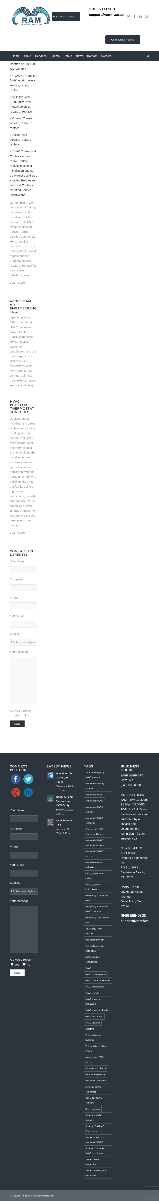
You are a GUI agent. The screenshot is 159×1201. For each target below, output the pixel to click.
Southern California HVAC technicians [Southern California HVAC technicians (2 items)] (94, 1150)
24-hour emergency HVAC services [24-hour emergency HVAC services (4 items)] (94, 775)
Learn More (17, 282)
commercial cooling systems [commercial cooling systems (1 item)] (94, 786)
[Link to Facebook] (134, 16)
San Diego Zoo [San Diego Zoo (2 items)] (92, 1109)
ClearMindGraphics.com (42, 1196)
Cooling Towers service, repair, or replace (21, 123)
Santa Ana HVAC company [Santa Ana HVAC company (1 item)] (93, 1117)
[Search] (147, 56)
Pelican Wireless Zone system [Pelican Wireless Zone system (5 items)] (96, 1048)
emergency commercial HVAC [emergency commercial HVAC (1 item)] (96, 898)
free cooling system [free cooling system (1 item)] (94, 940)
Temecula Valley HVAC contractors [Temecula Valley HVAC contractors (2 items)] (96, 1173)
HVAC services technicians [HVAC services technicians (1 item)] (92, 1001)
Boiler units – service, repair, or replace (21, 139)
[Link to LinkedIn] (140, 16)
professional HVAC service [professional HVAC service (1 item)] (94, 1059)
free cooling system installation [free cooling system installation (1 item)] (94, 948)
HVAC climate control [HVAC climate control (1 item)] (95, 974)
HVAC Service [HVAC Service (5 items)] (92, 993)
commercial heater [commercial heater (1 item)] (94, 794)
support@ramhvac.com (108, 14)
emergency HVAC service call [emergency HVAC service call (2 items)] (97, 920)
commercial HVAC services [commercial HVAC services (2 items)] (94, 853)
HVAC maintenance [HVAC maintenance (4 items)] (94, 987)
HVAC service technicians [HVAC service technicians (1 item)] (97, 1010)
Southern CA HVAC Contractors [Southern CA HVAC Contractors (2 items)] (94, 1128)
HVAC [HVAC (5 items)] (88, 968)
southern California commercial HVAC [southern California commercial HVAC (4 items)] (94, 1139)
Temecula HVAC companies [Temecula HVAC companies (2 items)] (93, 1162)
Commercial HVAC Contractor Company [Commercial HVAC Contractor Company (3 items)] (95, 831)
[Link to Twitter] (128, 16)
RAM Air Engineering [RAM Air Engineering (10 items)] (95, 1074)
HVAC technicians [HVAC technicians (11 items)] (94, 1016)
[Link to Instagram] (146, 16)
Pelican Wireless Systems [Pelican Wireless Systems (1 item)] (93, 1037)
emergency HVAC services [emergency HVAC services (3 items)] (94, 931)
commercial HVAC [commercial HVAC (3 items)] (94, 801)
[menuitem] (15, 56)
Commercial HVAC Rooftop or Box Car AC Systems (23, 63)
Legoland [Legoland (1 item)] (89, 1029)
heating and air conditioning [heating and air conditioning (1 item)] (92, 959)
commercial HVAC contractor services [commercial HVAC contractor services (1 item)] (94, 842)
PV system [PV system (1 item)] (90, 1068)
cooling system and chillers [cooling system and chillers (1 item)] (94, 875)
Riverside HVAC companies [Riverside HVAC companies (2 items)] (93, 1089)
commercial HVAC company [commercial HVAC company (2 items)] (94, 809)
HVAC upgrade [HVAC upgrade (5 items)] (92, 1023)
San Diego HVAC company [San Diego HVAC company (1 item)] (93, 1100)
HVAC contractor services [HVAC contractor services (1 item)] (97, 980)
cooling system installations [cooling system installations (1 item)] (92, 887)
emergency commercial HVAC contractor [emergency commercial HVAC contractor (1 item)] (96, 909)
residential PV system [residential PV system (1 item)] (95, 1080)
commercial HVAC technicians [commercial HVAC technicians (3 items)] (94, 864)
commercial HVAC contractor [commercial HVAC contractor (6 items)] (94, 820)
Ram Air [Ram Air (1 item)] (103, 1068)
